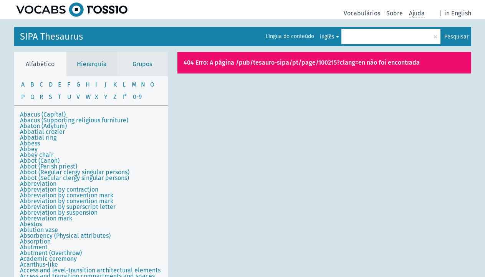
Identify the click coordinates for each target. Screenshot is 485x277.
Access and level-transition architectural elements (90, 270)
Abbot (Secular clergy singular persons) (74, 178)
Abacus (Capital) (43, 114)
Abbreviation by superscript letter (68, 207)
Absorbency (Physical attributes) (65, 236)
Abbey (29, 149)
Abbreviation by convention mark (66, 195)
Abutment (34, 247)
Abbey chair (36, 155)
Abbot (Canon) (40, 161)
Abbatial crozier (42, 132)
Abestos (31, 224)
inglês (327, 36)
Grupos (142, 64)
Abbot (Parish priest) (48, 166)
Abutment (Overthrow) (51, 253)
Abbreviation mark (46, 218)
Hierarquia (92, 64)
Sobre (394, 13)
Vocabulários (362, 13)
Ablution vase (39, 230)
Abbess (30, 143)
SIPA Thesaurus (51, 36)
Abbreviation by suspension (59, 212)
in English (457, 13)
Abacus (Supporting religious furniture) (74, 120)
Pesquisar (456, 36)
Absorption (35, 241)
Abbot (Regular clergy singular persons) (74, 172)
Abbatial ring (38, 137)
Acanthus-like (39, 264)
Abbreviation (38, 184)
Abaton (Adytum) (43, 126)
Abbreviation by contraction (59, 189)
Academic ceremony (48, 259)
